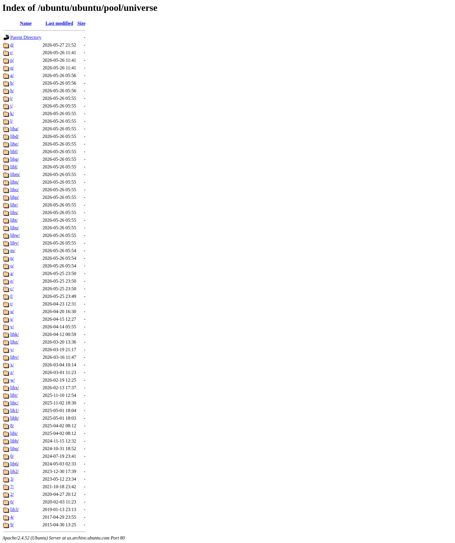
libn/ (14, 182)
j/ (11, 105)
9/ (12, 524)
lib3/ (14, 509)
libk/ (14, 334)
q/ (12, 67)
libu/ (14, 227)
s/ (11, 319)
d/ (12, 44)
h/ (12, 90)
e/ (12, 281)
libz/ (14, 341)
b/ (12, 83)
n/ (12, 258)
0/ (12, 456)
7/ (12, 486)
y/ (12, 349)
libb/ (14, 440)
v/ (12, 326)
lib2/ (14, 471)
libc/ (14, 402)
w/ (12, 380)
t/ (11, 303)
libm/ (15, 174)
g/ (12, 75)
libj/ (14, 395)
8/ (12, 425)
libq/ (14, 448)
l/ (11, 121)
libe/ (14, 143)
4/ (12, 517)
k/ (12, 113)
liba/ (14, 128)
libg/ (14, 159)
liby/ (14, 242)
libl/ (14, 166)
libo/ (14, 189)
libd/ (14, 136)
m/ (12, 250)
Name (26, 23)
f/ (11, 296)
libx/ (14, 387)
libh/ (14, 418)
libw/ (15, 235)
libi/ (14, 433)
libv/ (14, 357)
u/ (12, 311)
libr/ (14, 204)
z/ (12, 372)
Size (81, 23)
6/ (12, 501)
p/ (12, 60)
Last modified (59, 23)
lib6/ (14, 463)
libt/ (14, 220)
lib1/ (14, 410)
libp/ (14, 197)
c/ (12, 288)
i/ (11, 98)
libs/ (14, 212)
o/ (12, 265)
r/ (11, 52)
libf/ (14, 151)
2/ (12, 494)
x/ (12, 364)
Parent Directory (25, 37)
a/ (12, 273)
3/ (12, 479)
